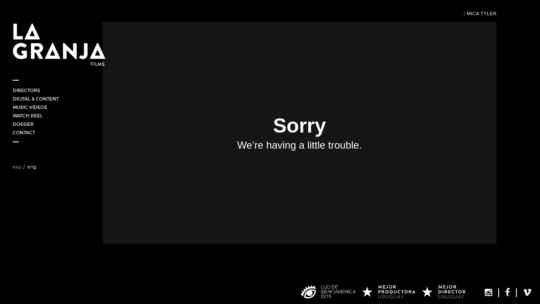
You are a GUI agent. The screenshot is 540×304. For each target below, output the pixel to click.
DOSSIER (23, 124)
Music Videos (30, 107)
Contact (24, 133)
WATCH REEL (28, 116)
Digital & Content (36, 99)
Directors (26, 90)
